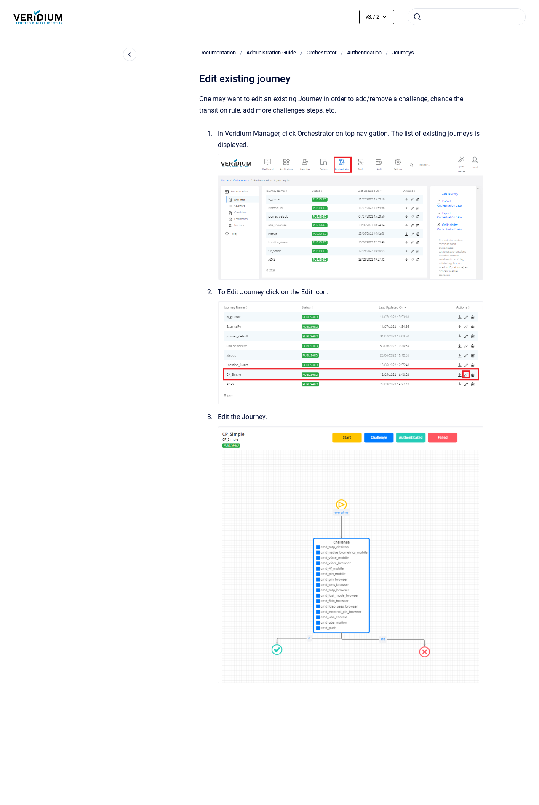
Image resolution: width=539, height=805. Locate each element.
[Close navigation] (129, 54)
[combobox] (466, 17)
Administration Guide (271, 52)
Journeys (403, 52)
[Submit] (417, 17)
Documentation (217, 52)
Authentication (364, 52)
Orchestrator (321, 52)
